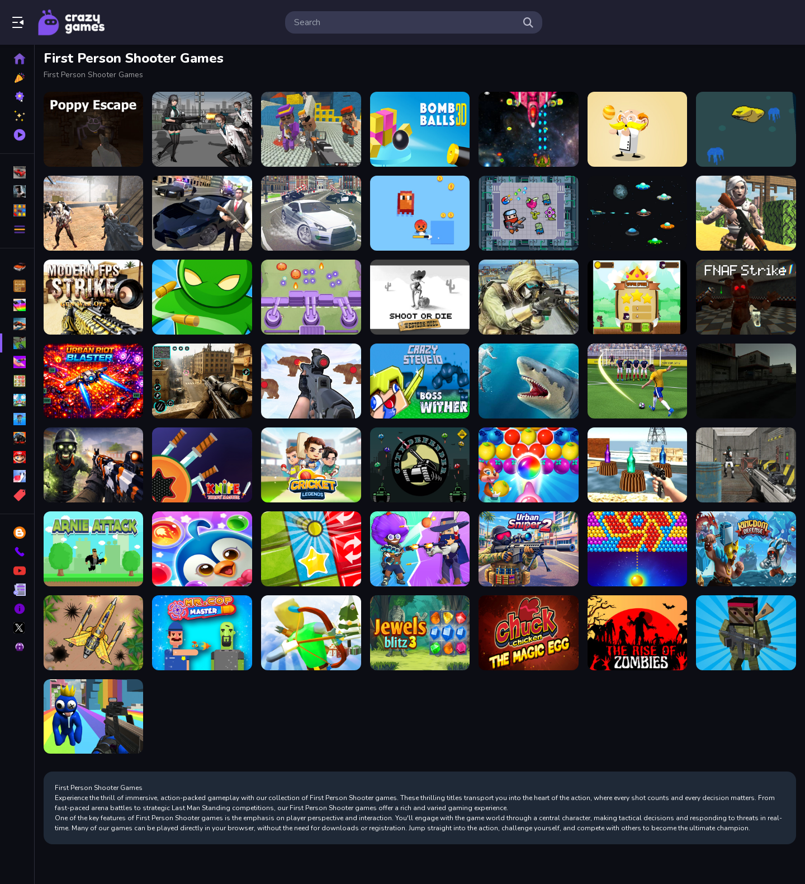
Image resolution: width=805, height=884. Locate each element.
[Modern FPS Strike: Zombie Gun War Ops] (94, 296)
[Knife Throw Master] (203, 464)
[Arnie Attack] (94, 548)
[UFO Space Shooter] (637, 213)
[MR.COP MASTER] (203, 631)
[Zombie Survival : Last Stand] (94, 464)
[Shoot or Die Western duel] (420, 296)
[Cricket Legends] (312, 464)
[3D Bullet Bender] (203, 296)
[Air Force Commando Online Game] (94, 631)
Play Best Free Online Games (71, 22)
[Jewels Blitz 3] (420, 631)
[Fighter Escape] (529, 213)
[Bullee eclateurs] (637, 548)
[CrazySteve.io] (420, 380)
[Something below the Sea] (746, 129)
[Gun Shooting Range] (312, 380)
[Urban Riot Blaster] (94, 380)
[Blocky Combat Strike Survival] (746, 631)
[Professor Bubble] (637, 129)
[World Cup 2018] (637, 380)
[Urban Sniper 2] (529, 548)
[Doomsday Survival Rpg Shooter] (203, 129)
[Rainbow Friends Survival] (94, 715)
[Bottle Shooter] (637, 464)
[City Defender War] (420, 464)
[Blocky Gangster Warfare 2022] (312, 129)
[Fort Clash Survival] (746, 213)
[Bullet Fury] (746, 464)
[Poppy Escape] (94, 129)
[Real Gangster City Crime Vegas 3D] (312, 213)
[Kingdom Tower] (746, 548)
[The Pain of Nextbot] (746, 380)
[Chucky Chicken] (529, 631)
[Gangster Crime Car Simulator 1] (203, 213)
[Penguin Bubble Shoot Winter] (203, 548)
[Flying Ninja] (637, 296)
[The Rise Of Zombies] (637, 631)
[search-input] (404, 22)
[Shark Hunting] (529, 380)
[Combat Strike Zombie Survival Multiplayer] (94, 213)
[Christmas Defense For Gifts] (312, 631)
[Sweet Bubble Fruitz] (529, 464)
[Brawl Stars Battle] (420, 548)
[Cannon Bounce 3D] (420, 129)
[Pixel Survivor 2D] (420, 213)
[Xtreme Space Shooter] (529, 129)
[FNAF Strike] (746, 296)
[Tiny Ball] (312, 548)
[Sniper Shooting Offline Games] (203, 380)
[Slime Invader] (312, 296)
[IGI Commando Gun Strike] (529, 296)
